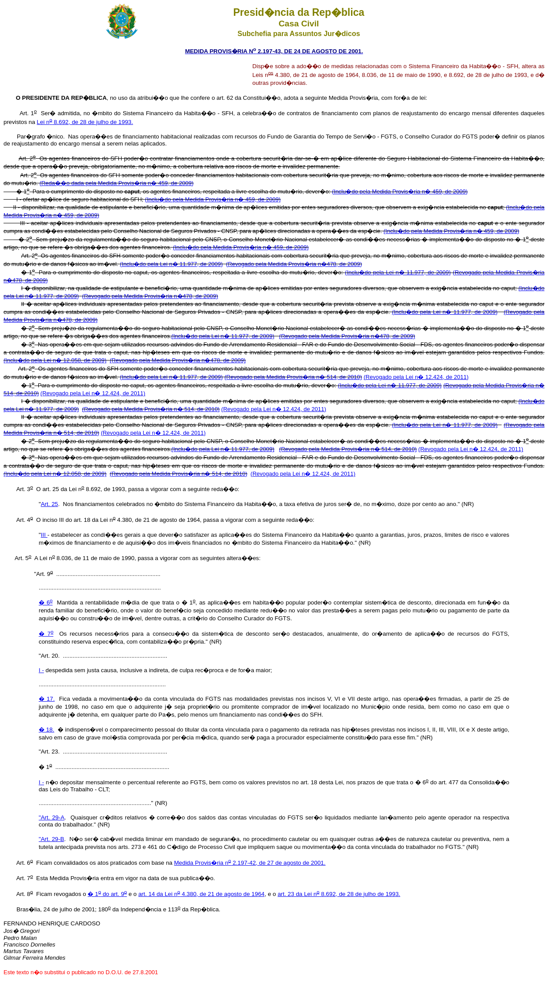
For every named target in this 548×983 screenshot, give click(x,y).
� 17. (47, 698)
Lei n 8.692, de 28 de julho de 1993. (85, 122)
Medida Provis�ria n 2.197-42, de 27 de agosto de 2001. (249, 862)
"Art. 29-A (52, 817)
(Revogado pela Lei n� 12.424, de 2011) (416, 377)
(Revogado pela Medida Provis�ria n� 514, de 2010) (293, 377)
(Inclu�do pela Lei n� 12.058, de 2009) (55, 360)
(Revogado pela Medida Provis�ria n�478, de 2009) (294, 264)
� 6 (46, 602)
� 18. (46, 729)
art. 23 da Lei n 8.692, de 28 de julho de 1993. (339, 894)
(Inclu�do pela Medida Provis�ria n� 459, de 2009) (400, 191)
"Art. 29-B (51, 839)
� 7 (46, 633)
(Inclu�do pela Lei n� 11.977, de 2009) (171, 264)
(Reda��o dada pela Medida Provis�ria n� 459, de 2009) (117, 183)
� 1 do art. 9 (107, 894)
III (44, 535)
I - (41, 670)
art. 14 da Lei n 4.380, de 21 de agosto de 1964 (201, 894)
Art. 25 (49, 504)
